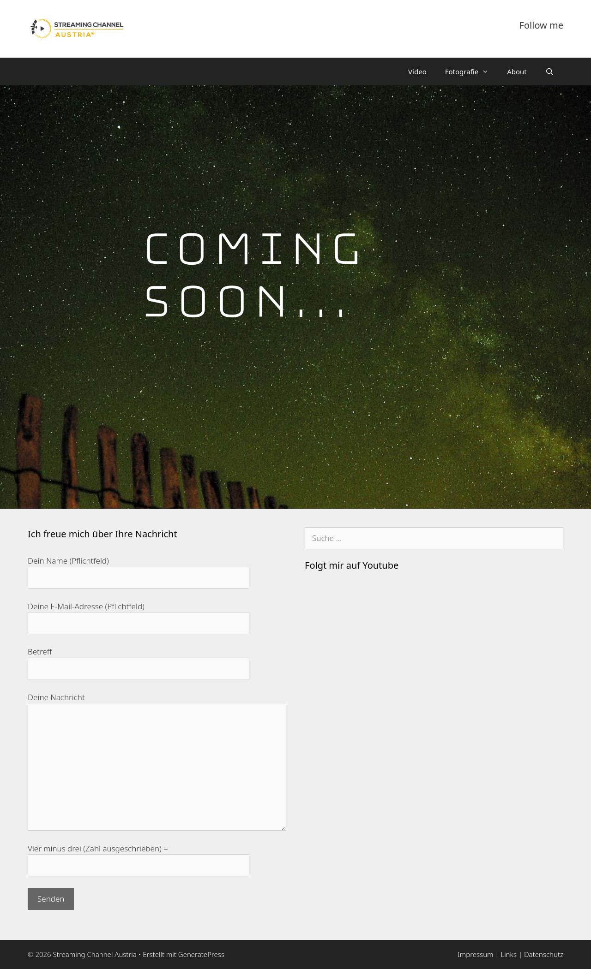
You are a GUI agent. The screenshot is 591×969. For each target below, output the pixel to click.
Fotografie (471, 71)
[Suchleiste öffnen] (549, 71)
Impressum (475, 954)
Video (417, 71)
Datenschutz (543, 954)
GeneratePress (201, 954)
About (517, 71)
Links (509, 954)
